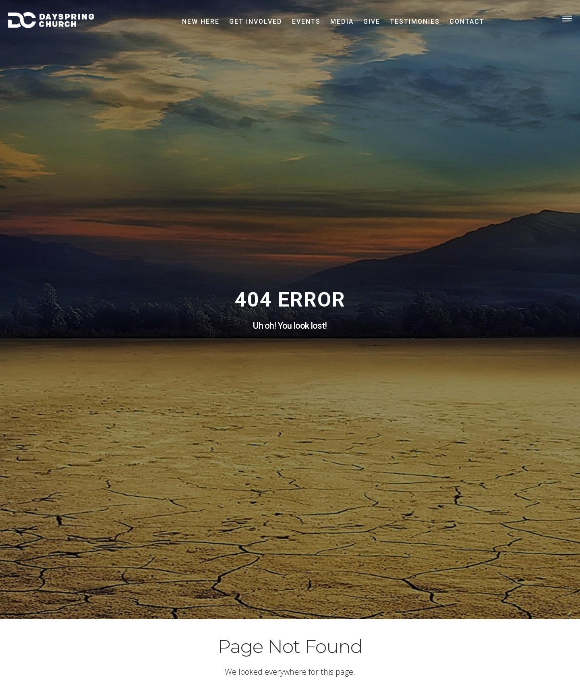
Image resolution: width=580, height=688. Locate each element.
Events (306, 21)
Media (342, 21)
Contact (467, 21)
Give (371, 21)
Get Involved (255, 21)
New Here (201, 21)
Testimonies (415, 21)
